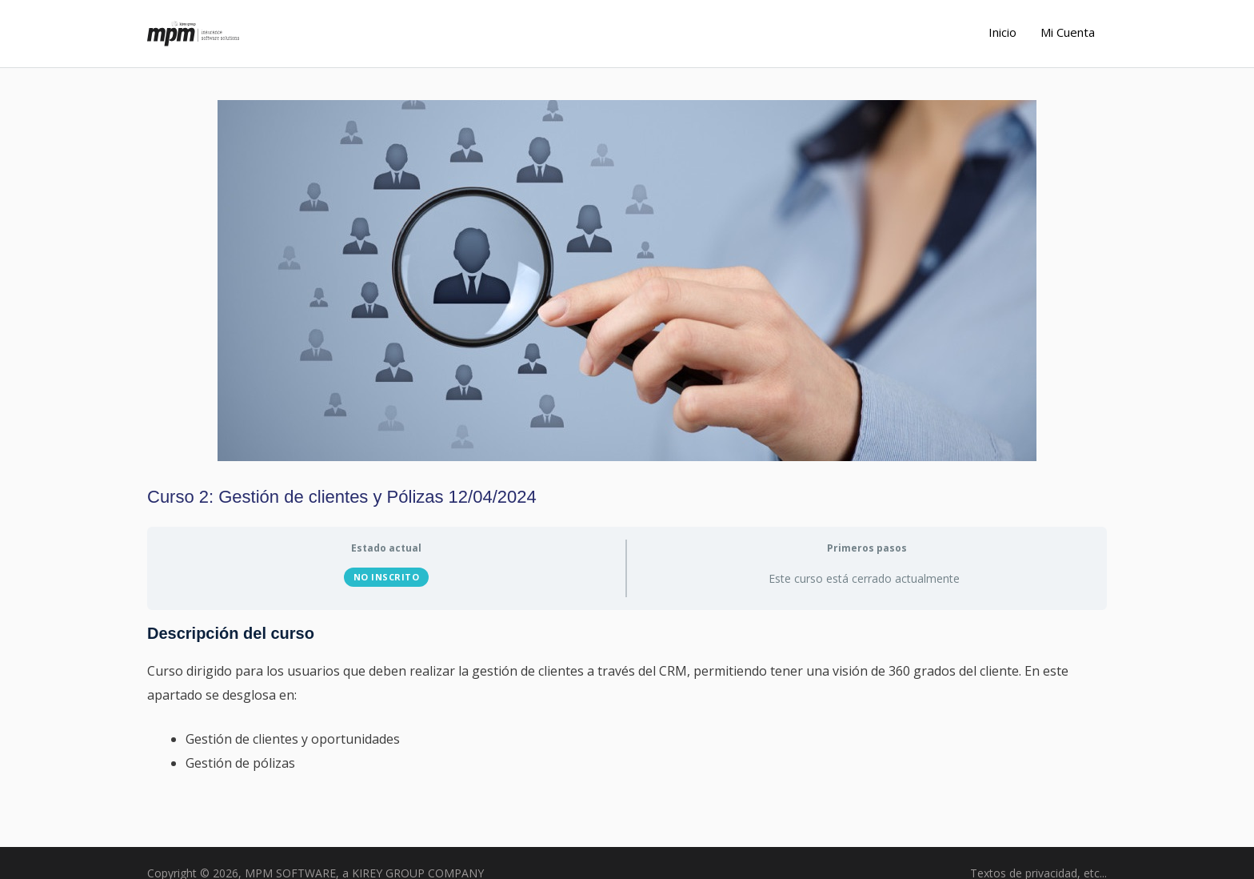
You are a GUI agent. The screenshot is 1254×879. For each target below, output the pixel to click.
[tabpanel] (627, 710)
